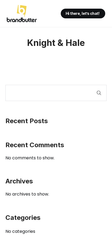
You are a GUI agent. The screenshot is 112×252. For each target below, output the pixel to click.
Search (99, 93)
